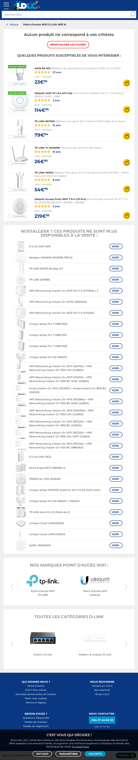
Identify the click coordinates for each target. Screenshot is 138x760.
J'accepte (95, 753)
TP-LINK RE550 (43, 172)
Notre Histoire (35, 685)
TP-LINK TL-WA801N (47, 147)
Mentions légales (36, 702)
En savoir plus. (80, 746)
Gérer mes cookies (36, 698)
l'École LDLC (102, 694)
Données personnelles (29, 694)
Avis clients (39, 690)
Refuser (42, 753)
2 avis (47, 100)
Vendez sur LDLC (102, 685)
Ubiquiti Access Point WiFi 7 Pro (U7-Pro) (60, 199)
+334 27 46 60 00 (102, 720)
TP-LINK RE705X (44, 121)
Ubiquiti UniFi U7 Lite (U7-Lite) (53, 93)
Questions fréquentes (36, 717)
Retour (14, 24)
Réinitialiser (68, 44)
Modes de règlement (35, 726)
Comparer (19, 84)
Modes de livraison (36, 721)
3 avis (47, 206)
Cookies (51, 694)
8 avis (47, 179)
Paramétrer (68, 753)
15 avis (47, 125)
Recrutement (102, 690)
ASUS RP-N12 (42, 68)
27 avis (47, 72)
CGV (27, 690)
